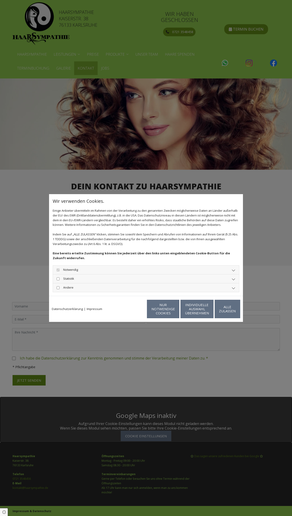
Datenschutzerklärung (67, 309)
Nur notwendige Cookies (132, 309)
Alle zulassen (219, 309)
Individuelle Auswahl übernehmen (176, 308)
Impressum (94, 309)
